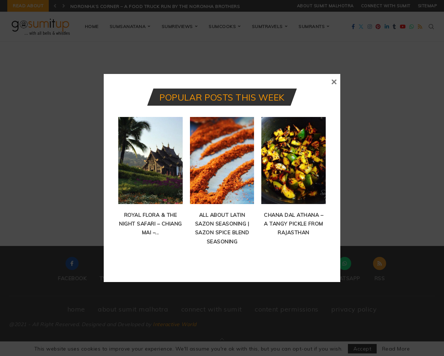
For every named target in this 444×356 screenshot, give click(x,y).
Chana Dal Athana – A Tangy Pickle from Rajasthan (293, 224)
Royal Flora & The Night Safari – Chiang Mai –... (150, 224)
